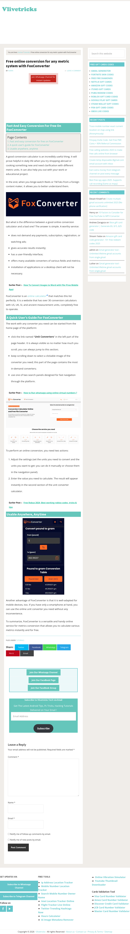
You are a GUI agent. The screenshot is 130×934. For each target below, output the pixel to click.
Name (11, 802)
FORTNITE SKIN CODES (102, 74)
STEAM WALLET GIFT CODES (105, 104)
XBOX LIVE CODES (100, 111)
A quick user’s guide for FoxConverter (29, 144)
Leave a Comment (74, 71)
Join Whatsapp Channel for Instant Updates (43, 79)
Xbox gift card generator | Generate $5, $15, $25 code (105, 226)
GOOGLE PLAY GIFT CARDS (104, 100)
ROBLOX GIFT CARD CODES (104, 96)
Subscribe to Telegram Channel (18, 896)
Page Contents (17, 137)
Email (11, 818)
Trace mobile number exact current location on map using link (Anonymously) (106, 130)
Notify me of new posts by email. (25, 839)
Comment (13, 757)
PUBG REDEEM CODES (102, 93)
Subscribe (43, 728)
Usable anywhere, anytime (24, 148)
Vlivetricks (19, 9)
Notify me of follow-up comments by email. (30, 834)
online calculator (37, 296)
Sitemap (108, 931)
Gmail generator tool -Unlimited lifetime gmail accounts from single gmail (105, 253)
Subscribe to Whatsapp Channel (19, 886)
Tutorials (20, 640)
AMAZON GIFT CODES (101, 85)
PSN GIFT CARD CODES (102, 107)
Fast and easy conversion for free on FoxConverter (36, 141)
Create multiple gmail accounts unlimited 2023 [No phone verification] (105, 202)
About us (70, 931)
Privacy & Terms (95, 931)
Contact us (81, 931)
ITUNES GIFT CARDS (101, 89)
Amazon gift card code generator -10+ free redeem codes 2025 (105, 240)
